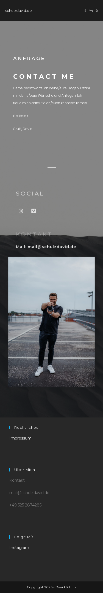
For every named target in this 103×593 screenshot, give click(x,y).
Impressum (20, 438)
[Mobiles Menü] (91, 10)
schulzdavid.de (18, 10)
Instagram (19, 547)
